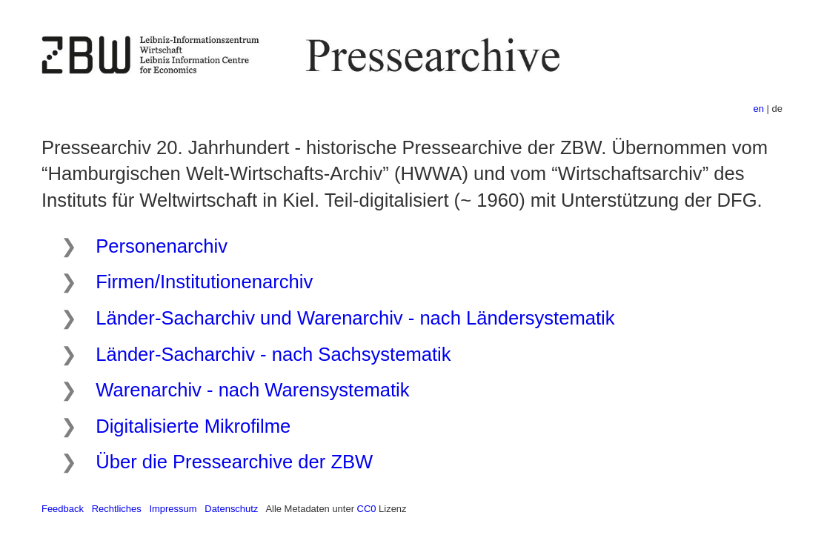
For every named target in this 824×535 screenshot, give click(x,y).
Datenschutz (231, 508)
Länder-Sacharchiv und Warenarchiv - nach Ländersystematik (355, 318)
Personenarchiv (161, 246)
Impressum (172, 508)
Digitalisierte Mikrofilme (193, 426)
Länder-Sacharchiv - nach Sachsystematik (273, 354)
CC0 (366, 508)
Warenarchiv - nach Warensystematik (252, 389)
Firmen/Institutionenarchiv (204, 281)
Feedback (62, 508)
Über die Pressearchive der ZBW (234, 461)
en (759, 108)
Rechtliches (117, 508)
